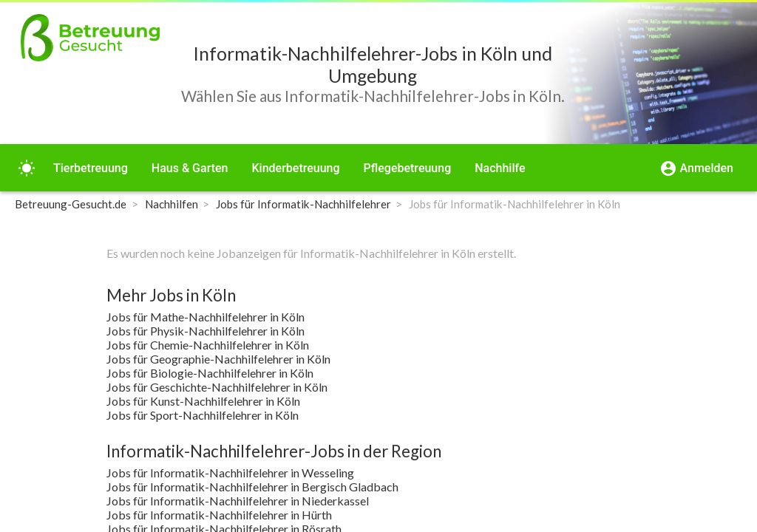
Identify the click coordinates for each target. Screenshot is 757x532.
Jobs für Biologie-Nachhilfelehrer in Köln (209, 373)
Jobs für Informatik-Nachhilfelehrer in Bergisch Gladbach (252, 487)
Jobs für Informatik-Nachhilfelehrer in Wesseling (230, 473)
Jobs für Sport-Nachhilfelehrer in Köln (202, 415)
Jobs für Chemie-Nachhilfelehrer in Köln (207, 345)
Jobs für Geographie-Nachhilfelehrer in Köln (218, 359)
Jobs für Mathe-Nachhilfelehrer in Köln (205, 317)
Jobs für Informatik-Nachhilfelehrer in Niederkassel (237, 501)
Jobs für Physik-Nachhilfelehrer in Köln (205, 331)
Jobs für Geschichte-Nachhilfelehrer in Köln (216, 387)
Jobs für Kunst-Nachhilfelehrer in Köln (203, 401)
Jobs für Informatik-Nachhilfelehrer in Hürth (219, 515)
